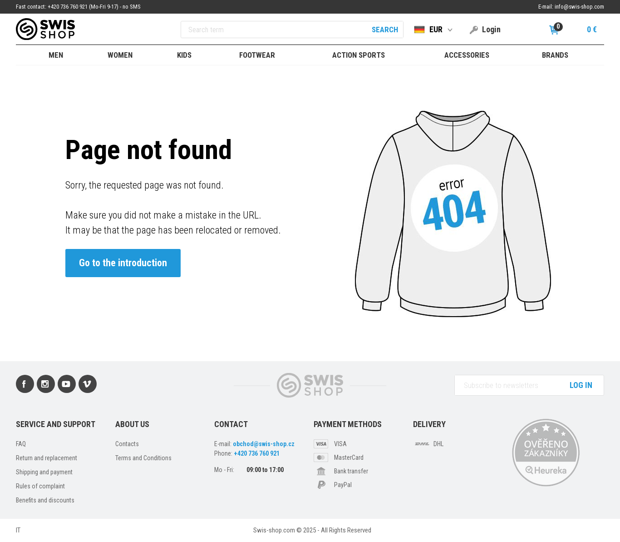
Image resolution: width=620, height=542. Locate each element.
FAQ (21, 444)
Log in (581, 385)
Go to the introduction (123, 263)
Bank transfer (351, 471)
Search (385, 29)
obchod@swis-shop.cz (264, 444)
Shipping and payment (44, 472)
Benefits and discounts (45, 500)
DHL (438, 444)
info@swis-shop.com (579, 6)
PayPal (343, 484)
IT (18, 530)
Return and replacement (46, 458)
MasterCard (349, 457)
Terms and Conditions (143, 458)
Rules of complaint (40, 486)
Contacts (127, 444)
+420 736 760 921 (257, 453)
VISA (340, 444)
